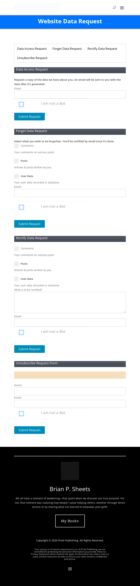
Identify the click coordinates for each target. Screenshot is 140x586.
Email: (18, 88)
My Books (70, 520)
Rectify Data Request (102, 48)
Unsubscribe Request (32, 58)
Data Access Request (32, 48)
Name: (18, 385)
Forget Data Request (67, 48)
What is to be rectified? (28, 289)
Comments (25, 146)
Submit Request (29, 117)
